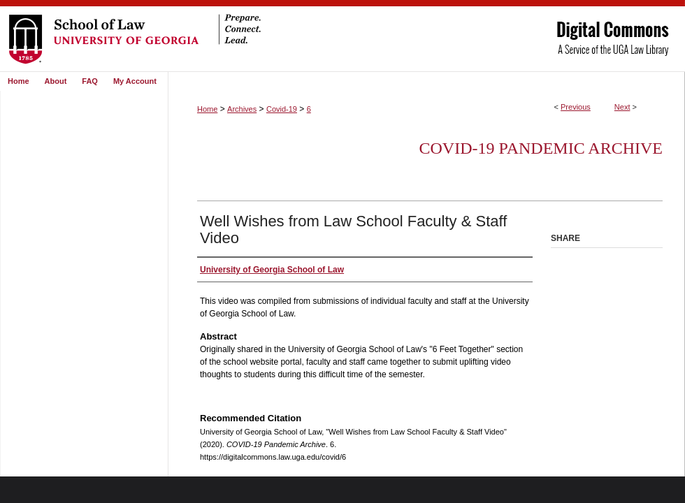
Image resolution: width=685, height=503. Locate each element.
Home (207, 109)
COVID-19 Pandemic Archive (541, 148)
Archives (242, 109)
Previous (576, 107)
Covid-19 (281, 109)
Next (622, 107)
